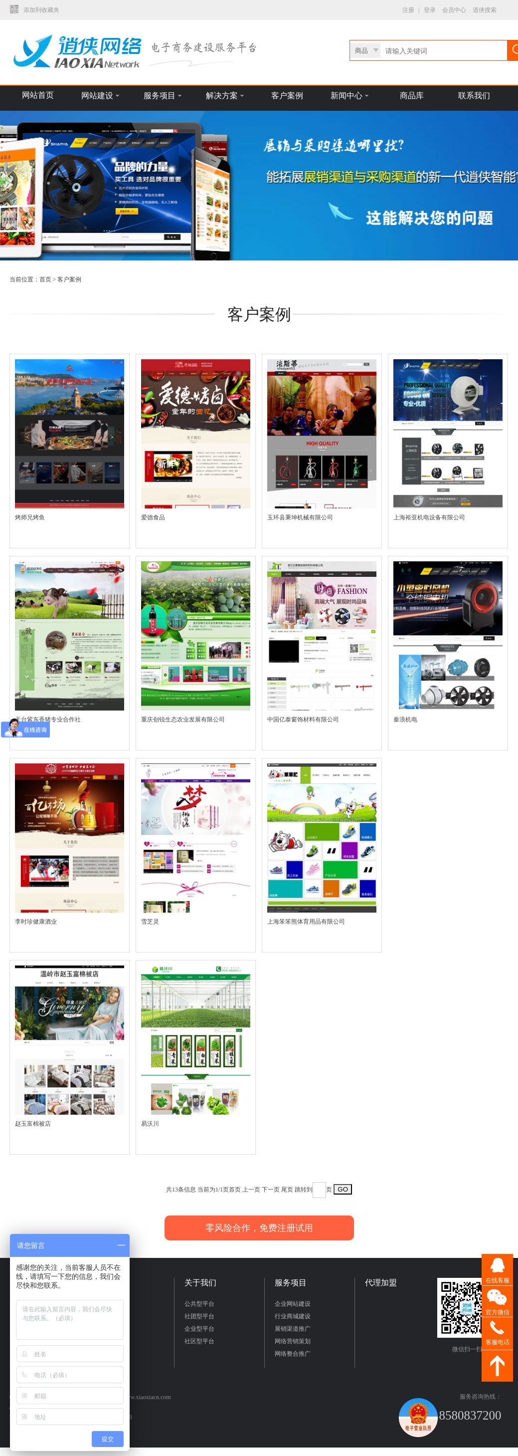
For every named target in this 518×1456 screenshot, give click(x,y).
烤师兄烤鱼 (30, 517)
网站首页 (38, 95)
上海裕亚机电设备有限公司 (429, 517)
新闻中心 (349, 95)
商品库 (412, 95)
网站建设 (100, 95)
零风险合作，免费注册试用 (259, 1228)
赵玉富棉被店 (33, 1123)
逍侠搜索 (485, 9)
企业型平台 (199, 1328)
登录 (430, 9)
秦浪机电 (405, 719)
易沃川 (150, 1123)
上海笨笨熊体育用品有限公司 (306, 921)
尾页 (287, 1189)
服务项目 (162, 95)
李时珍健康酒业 (36, 921)
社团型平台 (199, 1316)
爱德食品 (153, 517)
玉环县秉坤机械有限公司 (300, 517)
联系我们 (474, 95)
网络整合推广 (293, 1353)
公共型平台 (199, 1303)
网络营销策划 (293, 1341)
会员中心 (454, 9)
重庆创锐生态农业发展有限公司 (183, 719)
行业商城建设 (293, 1316)
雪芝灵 (150, 921)
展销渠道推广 (293, 1328)
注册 (408, 9)
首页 (45, 279)
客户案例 (287, 95)
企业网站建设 (293, 1303)
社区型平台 (199, 1341)
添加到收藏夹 (41, 9)
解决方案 (225, 95)
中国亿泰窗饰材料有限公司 (303, 719)
